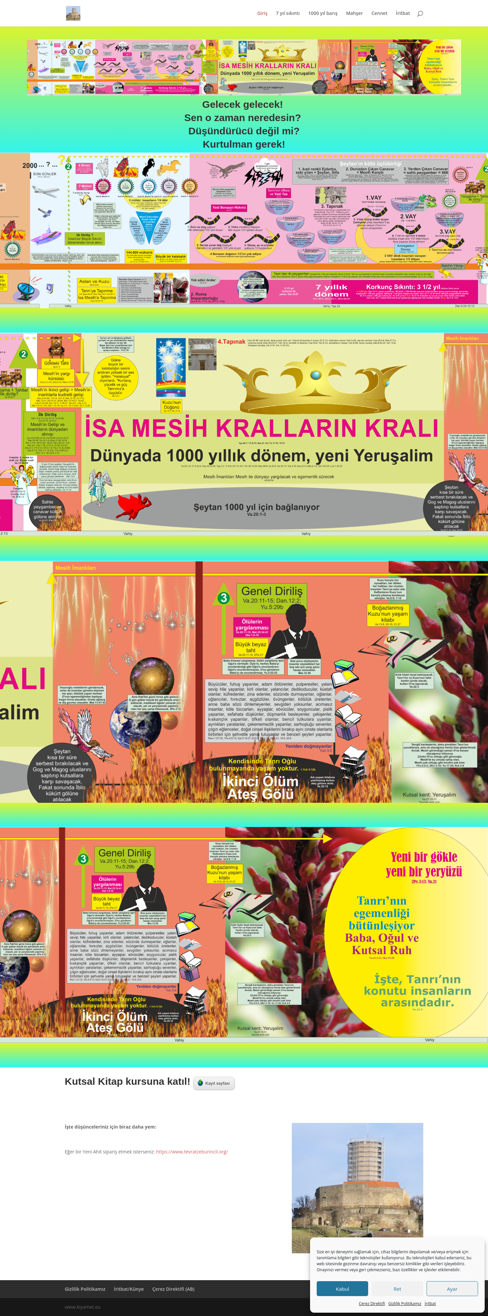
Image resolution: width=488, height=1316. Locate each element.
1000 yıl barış (323, 13)
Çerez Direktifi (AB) (173, 1289)
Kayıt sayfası (214, 1082)
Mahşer (354, 13)
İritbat (430, 1303)
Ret (397, 1288)
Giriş (262, 13)
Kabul (342, 1288)
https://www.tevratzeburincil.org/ (192, 1151)
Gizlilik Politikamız (404, 1303)
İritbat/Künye (129, 1289)
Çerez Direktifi (372, 1303)
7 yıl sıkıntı (288, 13)
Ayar (452, 1288)
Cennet (379, 13)
